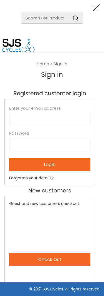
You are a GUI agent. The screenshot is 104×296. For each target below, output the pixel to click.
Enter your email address (35, 108)
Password (19, 133)
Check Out (49, 259)
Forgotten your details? (31, 178)
